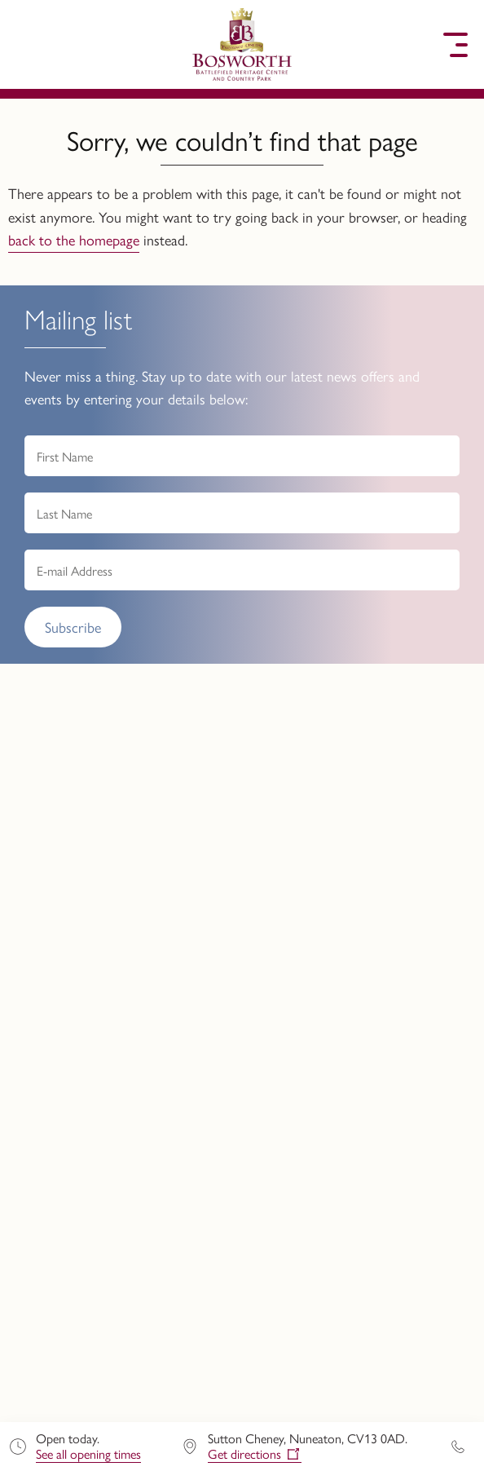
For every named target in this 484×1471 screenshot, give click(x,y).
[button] (28, 45)
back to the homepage (73, 239)
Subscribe (73, 626)
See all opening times (88, 1454)
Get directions (244, 1454)
